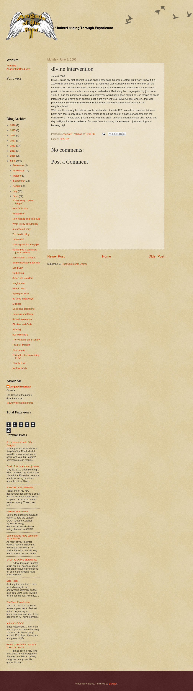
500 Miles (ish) (20, 334)
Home (106, 256)
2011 (13, 150)
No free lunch (19, 368)
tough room (18, 283)
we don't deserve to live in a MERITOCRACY (21, 646)
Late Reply (12, 580)
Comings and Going (23, 314)
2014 (13, 135)
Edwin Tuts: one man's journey (22, 466)
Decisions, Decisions (23, 308)
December (19, 165)
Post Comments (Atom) (74, 264)
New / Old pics (20, 208)
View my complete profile (19, 402)
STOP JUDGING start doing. (21, 559)
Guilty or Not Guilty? (17, 511)
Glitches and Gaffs (22, 324)
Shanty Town (19, 363)
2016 (13, 125)
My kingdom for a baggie (25, 244)
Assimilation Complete (24, 257)
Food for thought (21, 344)
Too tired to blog (21, 234)
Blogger (113, 683)
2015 (13, 130)
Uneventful (18, 239)
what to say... (19, 288)
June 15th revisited (22, 278)
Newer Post (56, 256)
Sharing (16, 329)
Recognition (18, 213)
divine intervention (22, 319)
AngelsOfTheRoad (20, 386)
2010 (13, 155)
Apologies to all (20, 293)
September (19, 180)
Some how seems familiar (26, 262)
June (16, 196)
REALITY (65, 139)
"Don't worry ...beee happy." (22, 202)
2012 (13, 145)
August (17, 186)
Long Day (17, 267)
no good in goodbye (22, 298)
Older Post (156, 256)
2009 (13, 161)
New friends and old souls (26, 218)
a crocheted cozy (21, 229)
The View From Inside (18, 602)
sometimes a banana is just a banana (24, 251)
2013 (13, 140)
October (17, 175)
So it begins (18, 350)
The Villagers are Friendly (26, 339)
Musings (16, 303)
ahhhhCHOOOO (15, 623)
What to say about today (25, 223)
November (19, 170)
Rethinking (18, 273)
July (15, 191)
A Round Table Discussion (20, 487)
